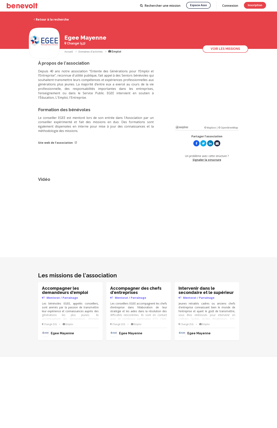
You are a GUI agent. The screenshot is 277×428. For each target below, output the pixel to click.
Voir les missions (225, 49)
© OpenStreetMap (228, 127)
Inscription (255, 5)
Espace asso (198, 5)
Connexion (230, 5)
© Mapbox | (211, 127)
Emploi (114, 51)
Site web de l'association (57, 142)
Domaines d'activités (90, 51)
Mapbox (182, 127)
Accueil (68, 51)
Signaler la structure (207, 160)
